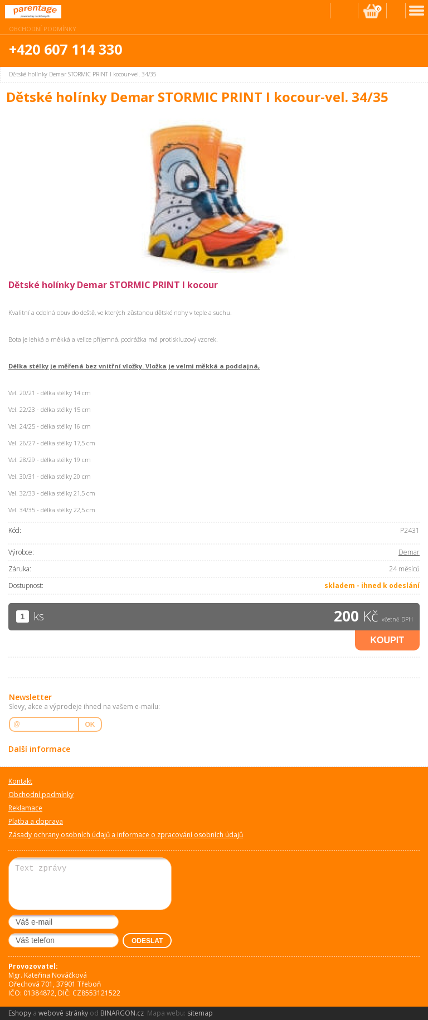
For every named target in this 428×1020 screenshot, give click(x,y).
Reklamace (25, 808)
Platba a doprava (35, 821)
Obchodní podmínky (42, 29)
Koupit (387, 640)
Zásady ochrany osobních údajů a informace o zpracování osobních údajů (125, 834)
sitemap (200, 1013)
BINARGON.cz (122, 1013)
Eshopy (19, 1013)
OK (90, 724)
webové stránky (63, 1013)
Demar (409, 552)
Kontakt (20, 781)
